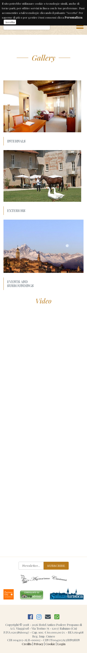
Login (61, 644)
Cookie (50, 644)
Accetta (10, 22)
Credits (27, 644)
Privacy (38, 644)
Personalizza (73, 17)
